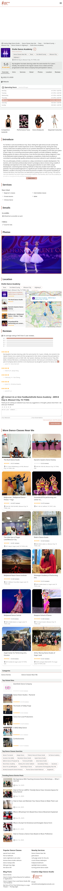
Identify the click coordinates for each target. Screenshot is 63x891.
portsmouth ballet (27, 761)
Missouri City (5, 45)
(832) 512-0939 (8, 77)
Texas (40, 43)
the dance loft (7, 867)
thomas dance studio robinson (35, 769)
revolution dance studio (24, 758)
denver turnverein (8, 755)
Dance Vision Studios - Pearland (32, 698)
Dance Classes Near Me (29, 43)
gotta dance (35, 855)
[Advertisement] (33, 23)
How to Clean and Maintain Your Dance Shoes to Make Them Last (32, 804)
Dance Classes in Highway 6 (19, 45)
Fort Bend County (49, 43)
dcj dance (54, 764)
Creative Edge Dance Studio (11, 43)
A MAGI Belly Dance (32, 731)
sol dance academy (54, 755)
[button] (46, 304)
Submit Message (55, 423)
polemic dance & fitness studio (36, 755)
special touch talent (9, 853)
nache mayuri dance (26, 766)
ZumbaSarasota (32, 742)
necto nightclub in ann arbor (11, 858)
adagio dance (20, 755)
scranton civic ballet (8, 758)
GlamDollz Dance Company (32, 687)
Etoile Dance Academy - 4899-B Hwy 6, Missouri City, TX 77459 (45, 298)
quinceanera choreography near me (45, 766)
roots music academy (9, 764)
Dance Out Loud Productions (32, 720)
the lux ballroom (8, 855)
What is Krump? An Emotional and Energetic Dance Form (32, 826)
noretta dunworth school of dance (13, 769)
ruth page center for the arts (40, 858)
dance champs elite (9, 863)
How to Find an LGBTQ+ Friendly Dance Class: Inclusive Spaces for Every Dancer (32, 793)
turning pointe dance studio (40, 867)
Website (6, 82)
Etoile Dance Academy (37, 45)
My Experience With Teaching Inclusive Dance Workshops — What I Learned (32, 782)
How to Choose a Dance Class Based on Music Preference (32, 837)
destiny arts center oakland (26, 764)
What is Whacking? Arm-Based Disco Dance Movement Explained (32, 815)
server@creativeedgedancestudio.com (43, 884)
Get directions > (35, 290)
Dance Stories (6, 675)
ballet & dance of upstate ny (11, 761)
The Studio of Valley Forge (32, 709)
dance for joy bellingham (10, 766)
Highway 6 (16, 57)
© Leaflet (43, 326)
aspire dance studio (40, 758)
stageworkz (50, 769)
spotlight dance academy (39, 865)
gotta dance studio (41, 761)
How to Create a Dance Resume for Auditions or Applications (17, 878)
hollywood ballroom (38, 863)
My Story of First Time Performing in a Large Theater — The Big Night (16, 886)
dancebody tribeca (43, 764)
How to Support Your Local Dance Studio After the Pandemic (16, 882)
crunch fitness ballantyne (39, 860)
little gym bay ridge (9, 865)
